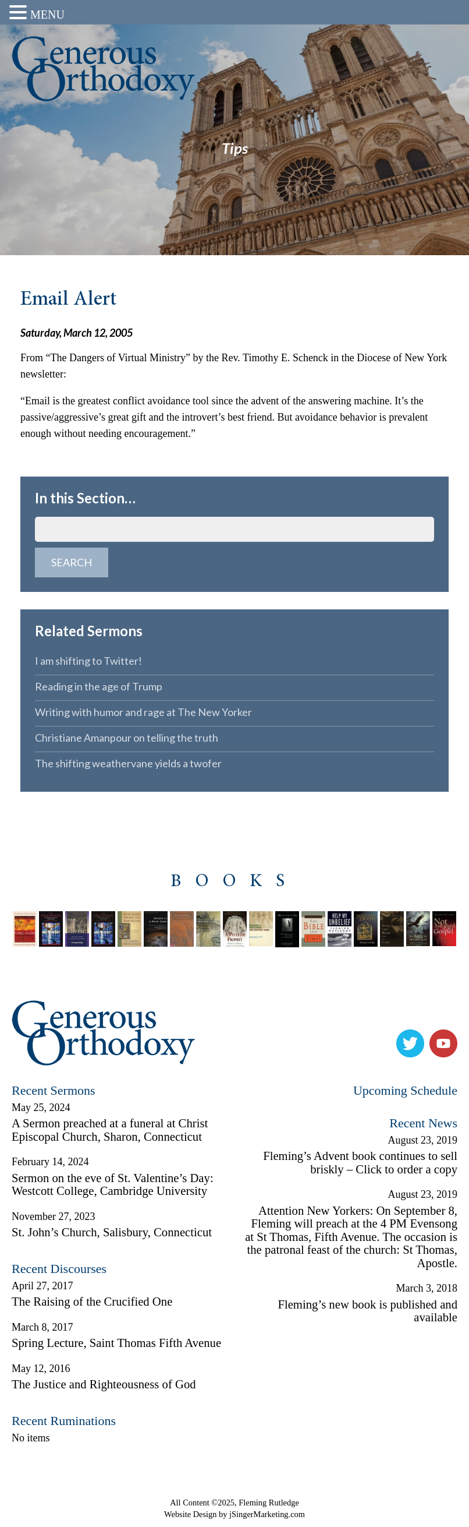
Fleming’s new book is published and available (367, 1311)
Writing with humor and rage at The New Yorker (143, 712)
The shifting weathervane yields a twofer (128, 763)
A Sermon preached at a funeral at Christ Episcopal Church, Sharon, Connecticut (110, 1130)
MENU (47, 14)
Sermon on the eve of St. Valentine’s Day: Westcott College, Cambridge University (113, 1185)
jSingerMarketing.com (267, 1514)
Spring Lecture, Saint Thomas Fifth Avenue (116, 1342)
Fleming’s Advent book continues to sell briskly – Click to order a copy (360, 1162)
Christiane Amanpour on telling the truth (126, 737)
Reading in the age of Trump (98, 686)
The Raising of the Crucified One (92, 1301)
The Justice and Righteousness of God (104, 1384)
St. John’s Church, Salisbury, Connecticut (112, 1232)
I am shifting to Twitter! (88, 660)
